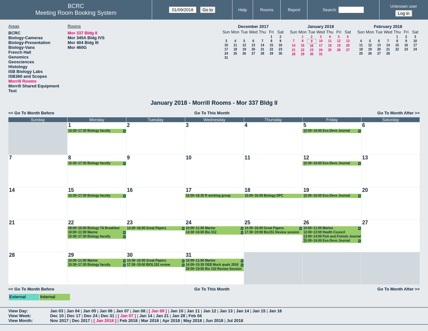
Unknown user (403, 6)
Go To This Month (212, 113)
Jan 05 (89, 311)
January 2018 (320, 26)
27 (253, 53)
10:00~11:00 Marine (97, 232)
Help (242, 9)
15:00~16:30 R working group (208, 195)
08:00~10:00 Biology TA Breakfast (94, 228)
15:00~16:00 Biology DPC (264, 195)
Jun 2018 (214, 320)
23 (280, 49)
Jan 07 (122, 311)
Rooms (266, 9)
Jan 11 (193, 311)
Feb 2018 (129, 320)
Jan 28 (178, 315)
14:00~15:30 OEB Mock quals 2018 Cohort (215, 265)
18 (235, 49)
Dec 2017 (81, 320)
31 (226, 57)
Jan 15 (258, 311)
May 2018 (192, 320)
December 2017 (253, 26)
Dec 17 (74, 315)
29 (271, 53)
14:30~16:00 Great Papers (156, 228)
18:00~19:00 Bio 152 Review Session (214, 269)
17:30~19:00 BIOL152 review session (156, 265)
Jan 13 (226, 311)
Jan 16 (275, 311)
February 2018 (388, 26)
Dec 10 (57, 315)
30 (280, 53)
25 (235, 53)
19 (244, 49)
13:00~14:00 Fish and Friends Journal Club (332, 237)
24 (226, 53)
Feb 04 (195, 315)
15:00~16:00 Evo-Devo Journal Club (332, 131)
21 (262, 49)
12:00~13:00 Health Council (324, 232)
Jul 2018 (235, 320)
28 (262, 53)
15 (271, 45)
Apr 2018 (171, 320)
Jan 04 (73, 311)
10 (226, 45)
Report (294, 9)
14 (262, 45)
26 (244, 53)
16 (280, 45)
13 (253, 45)
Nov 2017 (59, 320)
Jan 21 (162, 315)
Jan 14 (242, 311)
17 (226, 49)
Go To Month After (396, 113)
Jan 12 (209, 311)
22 (271, 49)
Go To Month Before (34, 113)
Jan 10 (176, 311)
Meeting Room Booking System (75, 13)
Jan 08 (138, 311)
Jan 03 (56, 311)
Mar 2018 (150, 320)
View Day (17, 311)
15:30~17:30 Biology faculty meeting (97, 131)
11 (235, 45)
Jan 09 (157, 311)
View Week (19, 315)
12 (244, 45)
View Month (20, 320)
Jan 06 (105, 311)
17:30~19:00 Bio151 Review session (272, 232)
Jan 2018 (105, 320)
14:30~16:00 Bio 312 (215, 232)
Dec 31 (107, 315)
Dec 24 (90, 315)
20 (253, 49)
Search (329, 9)
